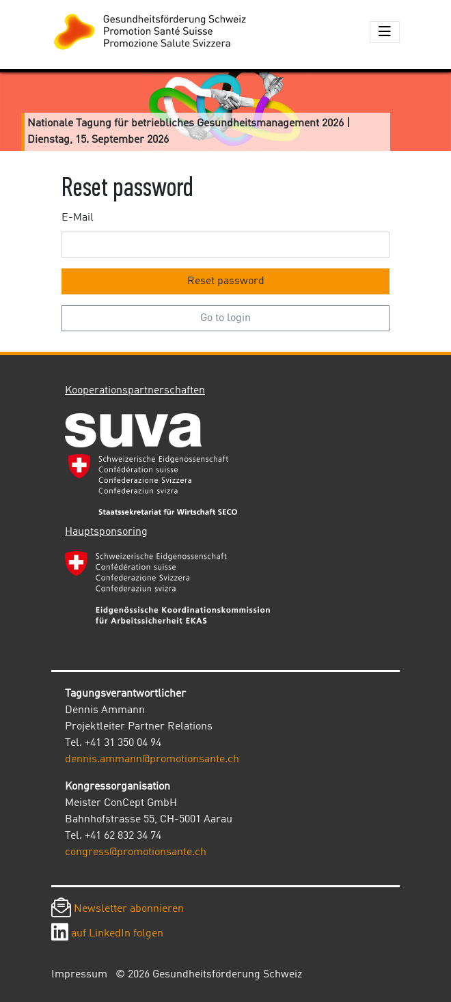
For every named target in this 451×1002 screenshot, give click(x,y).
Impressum (79, 974)
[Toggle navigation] (385, 32)
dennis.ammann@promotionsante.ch (152, 759)
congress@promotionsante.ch (135, 852)
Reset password (225, 281)
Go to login (225, 318)
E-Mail (78, 217)
